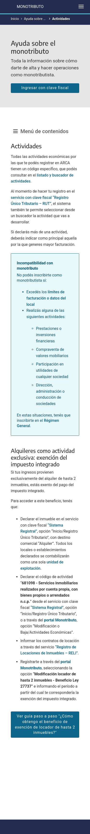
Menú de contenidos (40, 131)
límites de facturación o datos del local (46, 298)
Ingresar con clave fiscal (45, 87)
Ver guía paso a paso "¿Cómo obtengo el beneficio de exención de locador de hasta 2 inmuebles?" (45, 724)
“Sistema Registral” (47, 607)
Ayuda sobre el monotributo (44, 19)
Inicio (15, 19)
